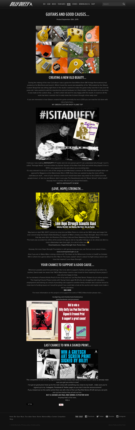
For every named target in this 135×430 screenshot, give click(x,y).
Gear (48, 4)
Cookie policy (35, 425)
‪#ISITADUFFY (49, 163)
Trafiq (114, 425)
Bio (44, 4)
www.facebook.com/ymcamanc (67, 299)
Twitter (66, 387)
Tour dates (61, 4)
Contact (54, 417)
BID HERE (67, 290)
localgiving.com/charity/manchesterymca (67, 297)
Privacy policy (25, 425)
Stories (74, 4)
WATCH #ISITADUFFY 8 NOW (67, 183)
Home (11, 417)
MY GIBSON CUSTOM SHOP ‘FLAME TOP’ (67, 105)
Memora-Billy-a (84, 4)
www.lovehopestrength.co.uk (67, 252)
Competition (61, 417)
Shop (93, 4)
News (69, 4)
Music (54, 4)
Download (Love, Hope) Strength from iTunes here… (67, 245)
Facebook (58, 387)
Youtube (110, 416)
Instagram (49, 387)
